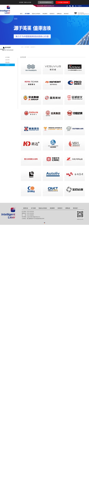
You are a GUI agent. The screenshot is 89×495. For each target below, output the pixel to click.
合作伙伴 (7, 64)
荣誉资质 (7, 62)
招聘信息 (59, 13)
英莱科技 (25, 208)
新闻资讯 (52, 13)
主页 (22, 47)
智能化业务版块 (36, 13)
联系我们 (66, 13)
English (80, 5)
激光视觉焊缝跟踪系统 (46, 2)
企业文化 (7, 59)
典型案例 (45, 13)
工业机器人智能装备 (62, 2)
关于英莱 (27, 13)
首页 (21, 13)
